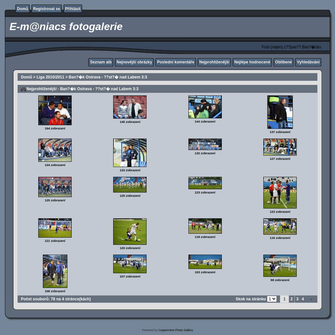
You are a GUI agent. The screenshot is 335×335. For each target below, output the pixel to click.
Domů (22, 9)
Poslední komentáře (175, 62)
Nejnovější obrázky (134, 62)
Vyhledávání (308, 62)
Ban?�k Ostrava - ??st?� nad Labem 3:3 (108, 77)
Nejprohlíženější (214, 62)
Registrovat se (46, 9)
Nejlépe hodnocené (252, 62)
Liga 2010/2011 (50, 77)
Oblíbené (283, 62)
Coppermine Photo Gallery (175, 330)
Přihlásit (72, 9)
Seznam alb (101, 62)
